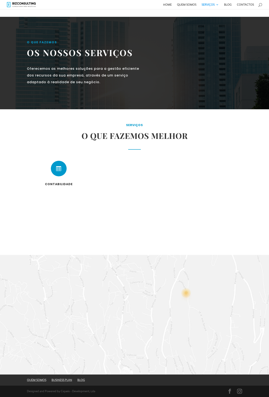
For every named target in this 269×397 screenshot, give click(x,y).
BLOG (228, 5)
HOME (167, 5)
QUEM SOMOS (186, 5)
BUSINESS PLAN (61, 380)
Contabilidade (59, 184)
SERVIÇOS (208, 5)
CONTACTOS (245, 5)
